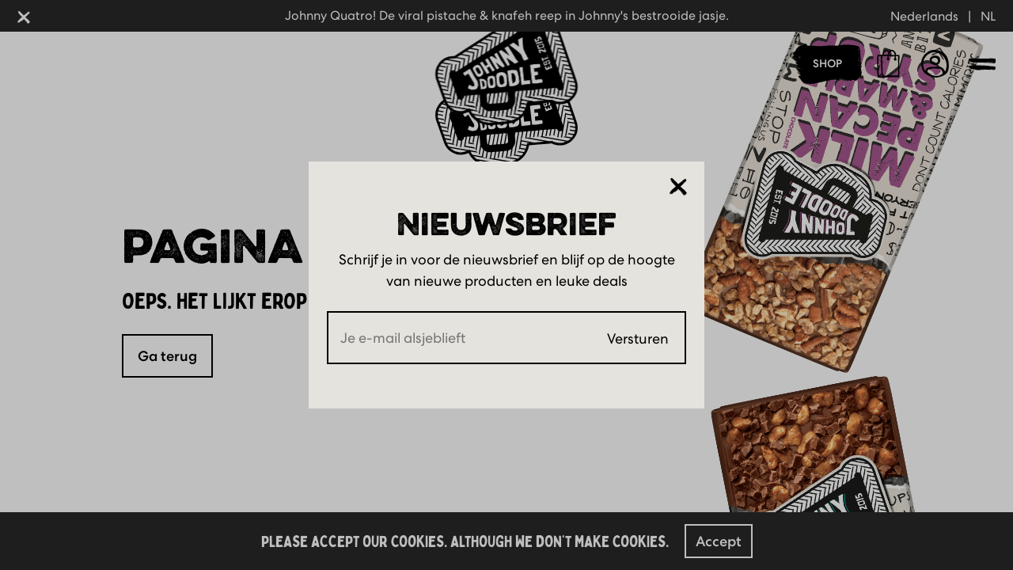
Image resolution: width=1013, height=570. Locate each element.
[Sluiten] (678, 186)
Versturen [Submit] (638, 338)
